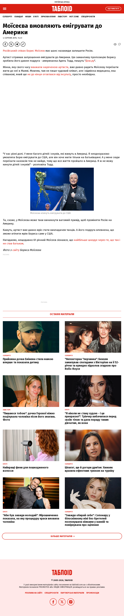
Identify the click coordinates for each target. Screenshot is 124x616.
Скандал (18, 16)
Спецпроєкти (88, 16)
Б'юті (36, 16)
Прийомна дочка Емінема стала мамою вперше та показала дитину (28, 360)
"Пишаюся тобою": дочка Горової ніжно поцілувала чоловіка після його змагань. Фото (29, 417)
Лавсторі (62, 16)
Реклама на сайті (33, 593)
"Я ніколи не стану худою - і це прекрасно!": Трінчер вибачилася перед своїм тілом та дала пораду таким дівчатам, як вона (90, 418)
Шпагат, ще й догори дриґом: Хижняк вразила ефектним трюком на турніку (89, 469)
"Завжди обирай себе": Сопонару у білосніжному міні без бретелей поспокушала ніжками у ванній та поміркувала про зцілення (87, 520)
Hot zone (74, 16)
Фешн (28, 16)
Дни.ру (90, 60)
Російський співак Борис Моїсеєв (24, 50)
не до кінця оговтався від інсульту (49, 74)
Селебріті (7, 16)
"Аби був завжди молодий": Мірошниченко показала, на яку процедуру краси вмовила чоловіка (31, 518)
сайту (15, 250)
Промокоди (92, 593)
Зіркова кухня (48, 16)
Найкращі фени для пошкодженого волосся (25, 469)
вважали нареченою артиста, (50, 67)
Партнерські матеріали (72, 593)
